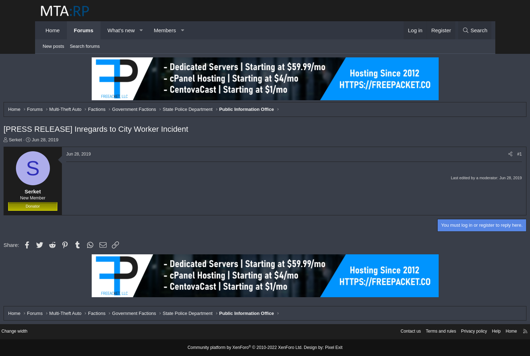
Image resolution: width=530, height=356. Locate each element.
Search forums (85, 46)
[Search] (475, 30)
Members (165, 30)
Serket (52, 141)
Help (454, 332)
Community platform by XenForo (247, 348)
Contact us (363, 332)
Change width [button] (56, 332)
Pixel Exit (328, 348)
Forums (83, 30)
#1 (482, 155)
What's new (121, 30)
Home (53, 30)
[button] (141, 30)
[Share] (473, 156)
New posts (53, 46)
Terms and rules (394, 332)
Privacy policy (430, 332)
